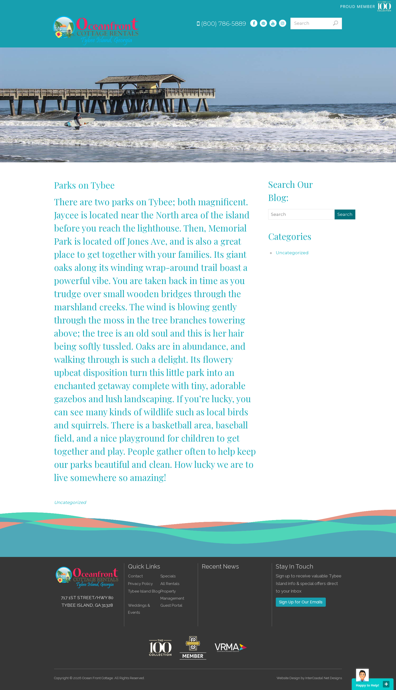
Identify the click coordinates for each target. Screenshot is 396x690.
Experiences (252, 38)
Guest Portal (171, 605)
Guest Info (282, 38)
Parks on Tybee (84, 185)
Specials (224, 38)
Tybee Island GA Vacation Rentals (96, 30)
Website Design (288, 678)
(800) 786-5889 (221, 23)
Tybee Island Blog (144, 591)
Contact (334, 38)
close (386, 684)
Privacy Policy (140, 583)
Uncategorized (70, 502)
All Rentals (169, 583)
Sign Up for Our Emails (301, 602)
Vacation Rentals (190, 38)
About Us (310, 38)
